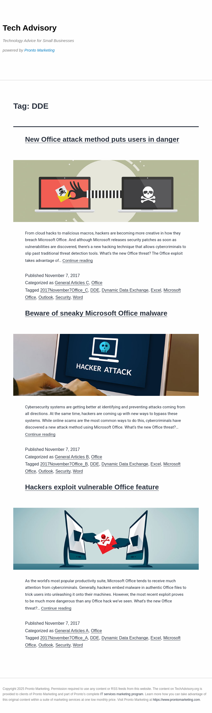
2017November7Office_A (64, 638)
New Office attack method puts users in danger (102, 139)
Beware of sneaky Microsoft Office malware (96, 313)
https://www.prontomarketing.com (176, 700)
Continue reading (77, 260)
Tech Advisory (30, 27)
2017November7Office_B (64, 464)
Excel (156, 290)
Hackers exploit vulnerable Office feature (92, 487)
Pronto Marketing (39, 50)
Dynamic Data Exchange (125, 290)
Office (96, 282)
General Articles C (72, 282)
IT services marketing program (121, 694)
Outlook (45, 297)
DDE (94, 290)
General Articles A (72, 630)
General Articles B (72, 457)
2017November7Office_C (64, 290)
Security (63, 297)
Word (78, 297)
